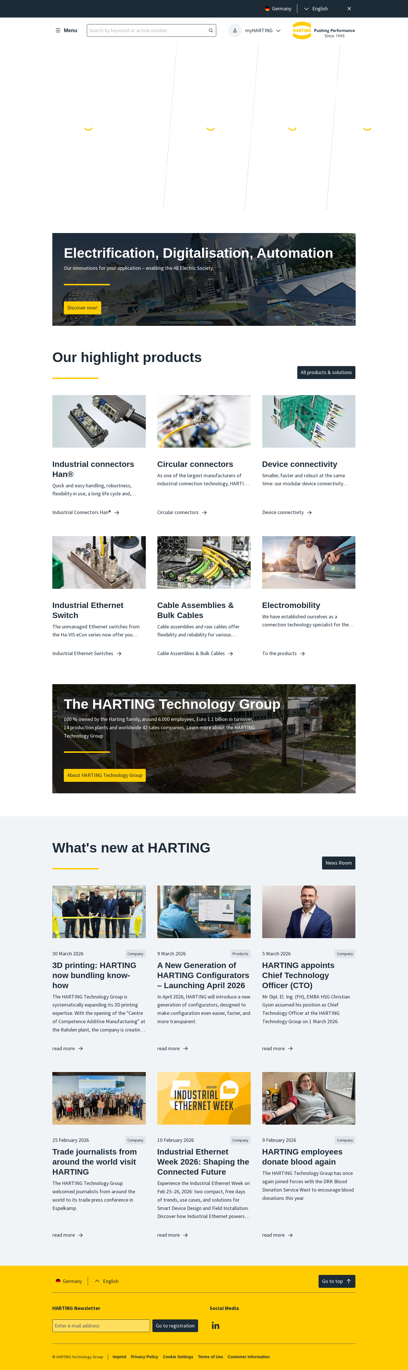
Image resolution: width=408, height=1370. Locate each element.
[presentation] (315, 8)
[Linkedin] (216, 1325)
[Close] (349, 8)
